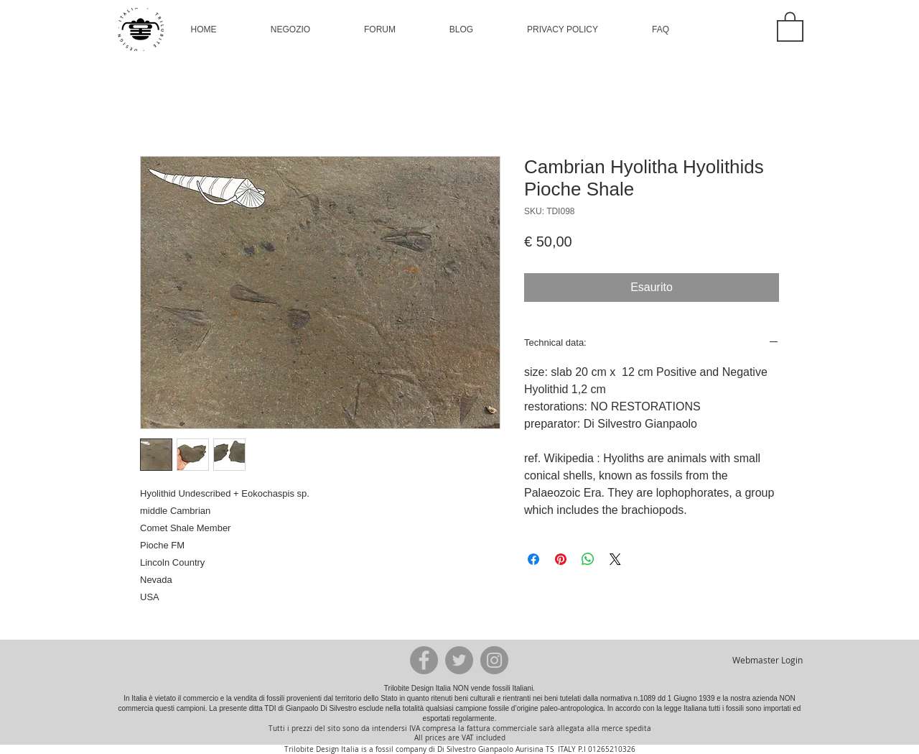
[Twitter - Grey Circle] (459, 660)
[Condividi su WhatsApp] (588, 559)
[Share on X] (615, 559)
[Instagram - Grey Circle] (494, 660)
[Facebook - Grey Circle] (424, 660)
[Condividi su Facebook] (533, 559)
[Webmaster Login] (767, 660)
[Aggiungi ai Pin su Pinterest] (560, 559)
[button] (290, 29)
